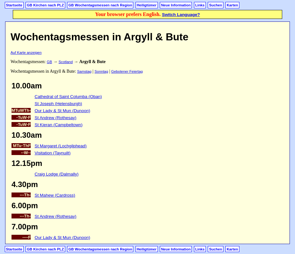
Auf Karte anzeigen (26, 52)
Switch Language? (181, 14)
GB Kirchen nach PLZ (45, 5)
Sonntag (101, 71)
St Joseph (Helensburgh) (58, 103)
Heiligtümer (147, 5)
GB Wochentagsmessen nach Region (100, 5)
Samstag (84, 71)
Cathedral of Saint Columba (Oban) (68, 96)
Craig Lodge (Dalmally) (56, 174)
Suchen (215, 5)
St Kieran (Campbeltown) (58, 124)
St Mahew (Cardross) (55, 195)
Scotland (65, 62)
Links (200, 5)
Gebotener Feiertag (127, 71)
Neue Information (176, 5)
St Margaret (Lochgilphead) (61, 145)
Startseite (14, 5)
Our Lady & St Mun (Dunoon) (62, 110)
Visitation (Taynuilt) (53, 153)
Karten (232, 5)
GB (49, 62)
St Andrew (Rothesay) (55, 117)
